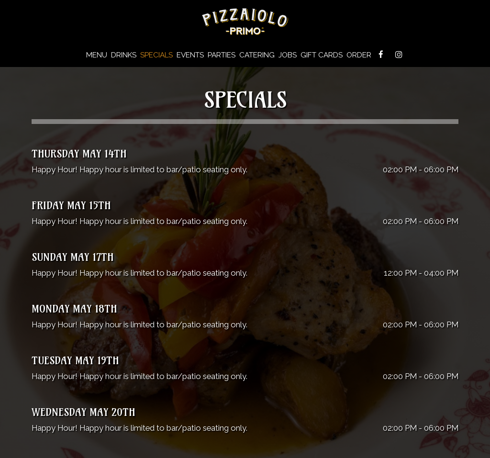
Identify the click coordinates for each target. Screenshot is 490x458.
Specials (156, 55)
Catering (257, 55)
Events (190, 55)
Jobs (287, 55)
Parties (221, 55)
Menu (96, 55)
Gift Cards (322, 55)
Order (358, 55)
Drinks (123, 55)
